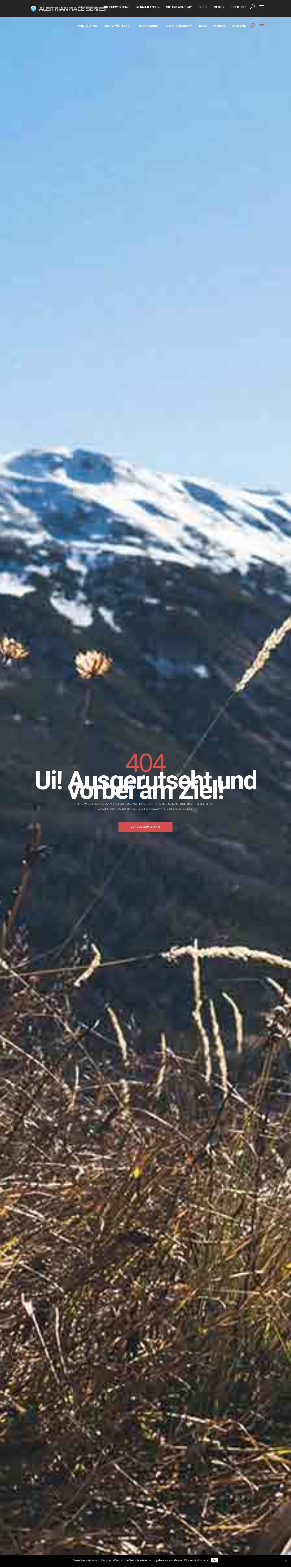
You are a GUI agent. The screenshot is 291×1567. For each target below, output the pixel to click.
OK (214, 1560)
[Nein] (285, 1561)
